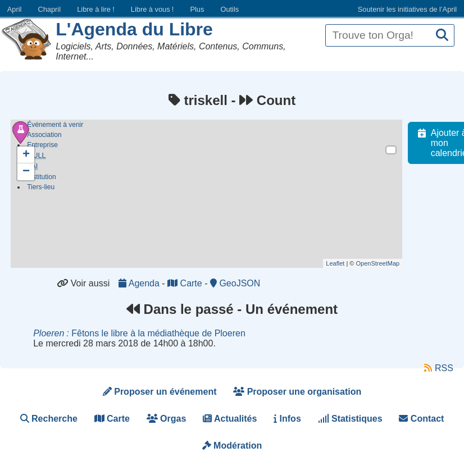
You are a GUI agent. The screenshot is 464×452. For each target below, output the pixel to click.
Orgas (166, 418)
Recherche (49, 418)
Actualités (230, 418)
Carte (185, 283)
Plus (197, 9)
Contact (421, 418)
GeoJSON (235, 283)
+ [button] (26, 155)
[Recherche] (442, 35)
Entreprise (42, 145)
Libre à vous (152, 9)
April (14, 9)
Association (44, 135)
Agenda (140, 283)
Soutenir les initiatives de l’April (407, 9)
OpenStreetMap (384, 263)
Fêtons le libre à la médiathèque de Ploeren (139, 333)
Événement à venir (55, 125)
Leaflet (341, 263)
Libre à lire (96, 9)
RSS (438, 368)
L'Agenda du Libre (134, 29)
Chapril (49, 9)
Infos (287, 418)
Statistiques (350, 418)
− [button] (26, 171)
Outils (229, 9)
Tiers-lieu (40, 189)
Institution (41, 178)
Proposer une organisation (297, 391)
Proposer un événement (160, 391)
